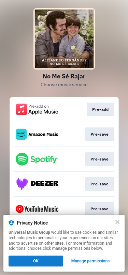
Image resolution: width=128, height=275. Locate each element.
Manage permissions (90, 261)
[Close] (117, 221)
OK (36, 261)
